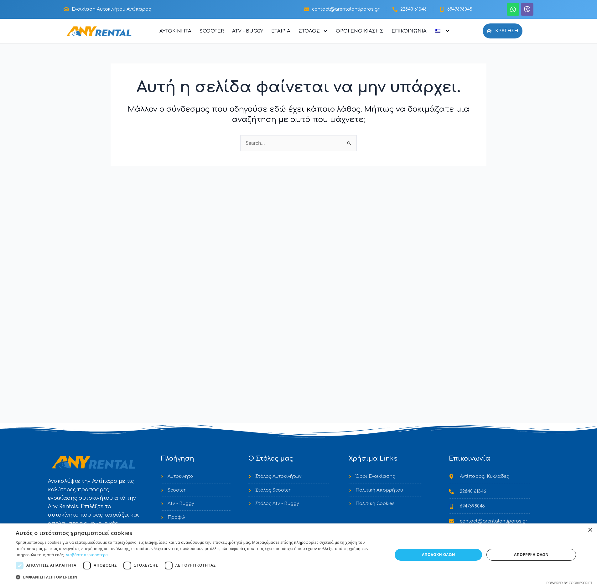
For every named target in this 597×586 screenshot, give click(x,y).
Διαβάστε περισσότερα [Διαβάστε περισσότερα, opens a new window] (87, 555)
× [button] (590, 530)
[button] (198, 577)
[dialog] (298, 554)
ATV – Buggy (247, 31)
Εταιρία (280, 31)
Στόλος (313, 31)
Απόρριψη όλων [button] (531, 554)
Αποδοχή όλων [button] (438, 554)
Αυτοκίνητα (175, 31)
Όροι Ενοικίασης (359, 31)
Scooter (212, 31)
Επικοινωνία (409, 31)
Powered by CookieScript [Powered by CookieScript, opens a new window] (569, 582)
